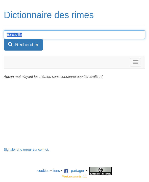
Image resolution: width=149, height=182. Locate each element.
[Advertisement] (42, 115)
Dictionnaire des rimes (49, 15)
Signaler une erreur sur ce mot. (26, 149)
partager (74, 171)
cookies (43, 171)
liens (56, 171)
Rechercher (23, 44)
